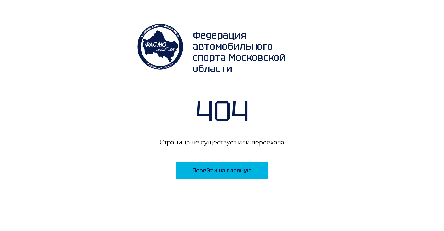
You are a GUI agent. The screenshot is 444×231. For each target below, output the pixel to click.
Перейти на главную (222, 170)
